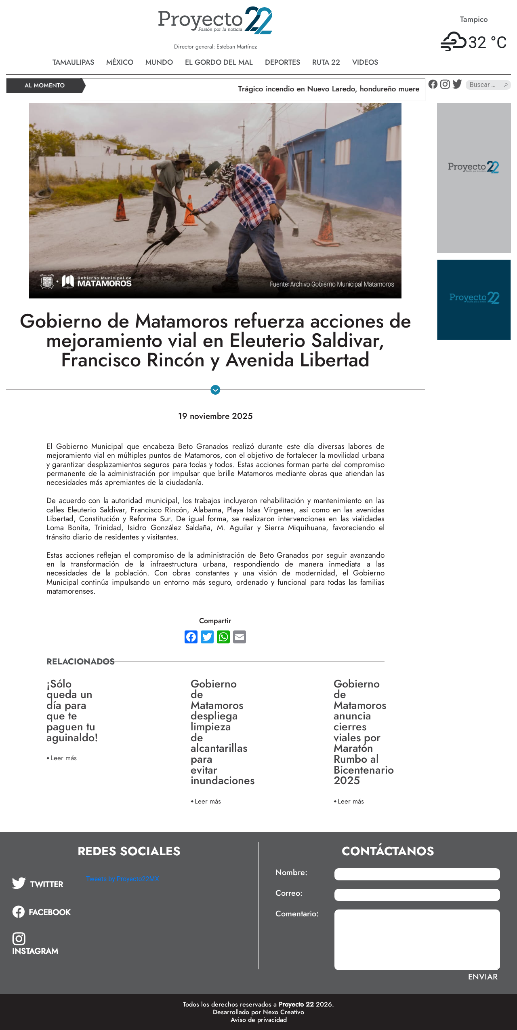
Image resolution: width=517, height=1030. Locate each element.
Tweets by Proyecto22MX (122, 879)
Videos (365, 62)
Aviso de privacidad (259, 1019)
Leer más (63, 758)
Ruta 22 (326, 62)
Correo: (289, 893)
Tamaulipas (73, 62)
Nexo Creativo (283, 1012)
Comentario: (297, 913)
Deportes (282, 62)
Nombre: (291, 872)
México (119, 62)
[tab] (43, 883)
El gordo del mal (219, 62)
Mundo (159, 62)
